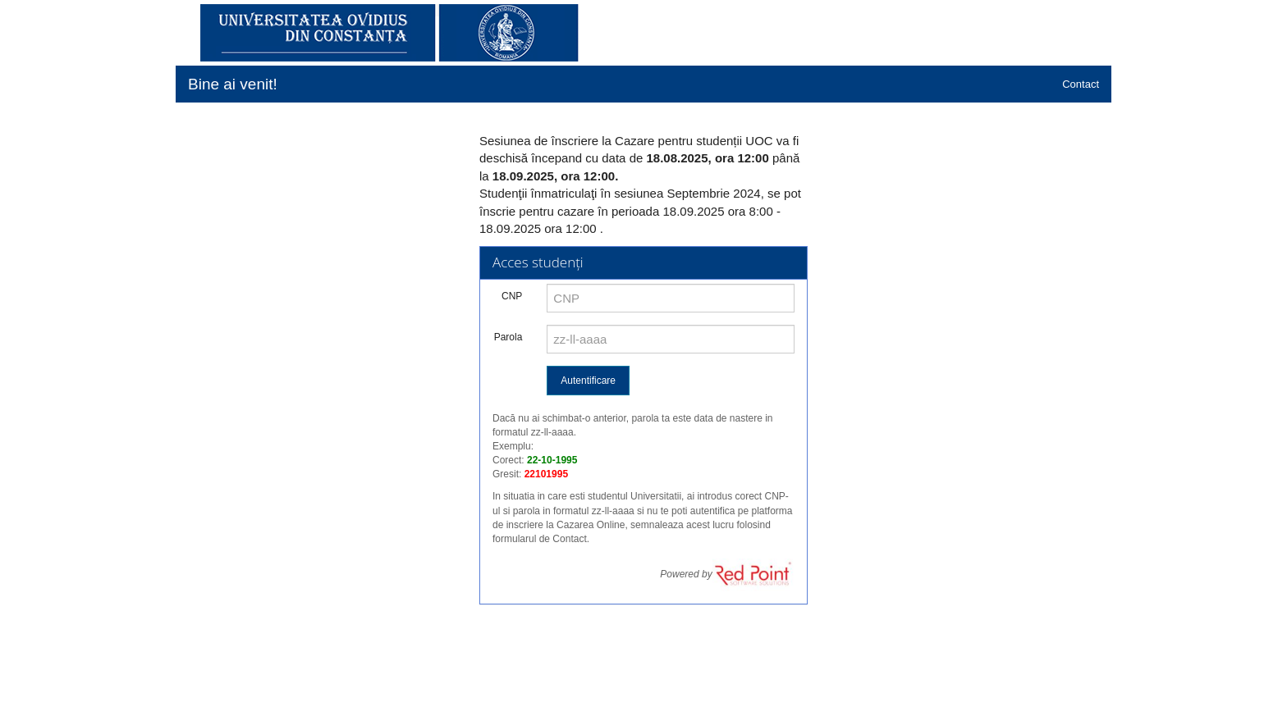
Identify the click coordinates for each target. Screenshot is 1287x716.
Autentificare (588, 380)
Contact (1080, 84)
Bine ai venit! (232, 84)
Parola (508, 337)
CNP (512, 296)
